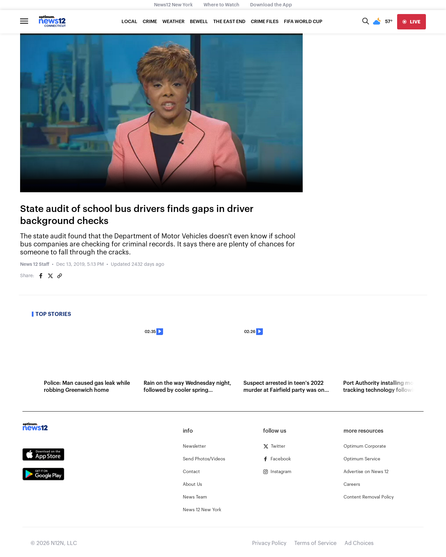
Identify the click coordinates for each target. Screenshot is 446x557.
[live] (411, 21)
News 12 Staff (34, 264)
